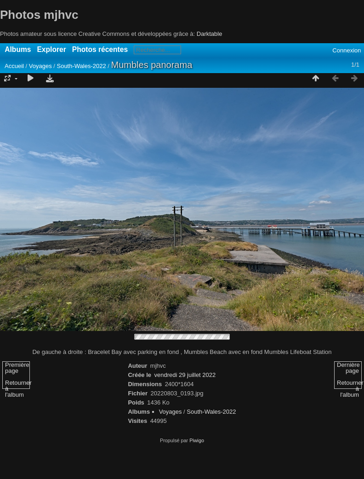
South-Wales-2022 (81, 66)
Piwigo (196, 440)
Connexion (346, 50)
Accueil (14, 66)
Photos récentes (100, 49)
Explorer (51, 49)
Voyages (40, 66)
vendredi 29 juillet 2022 (185, 374)
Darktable (209, 33)
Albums (18, 49)
